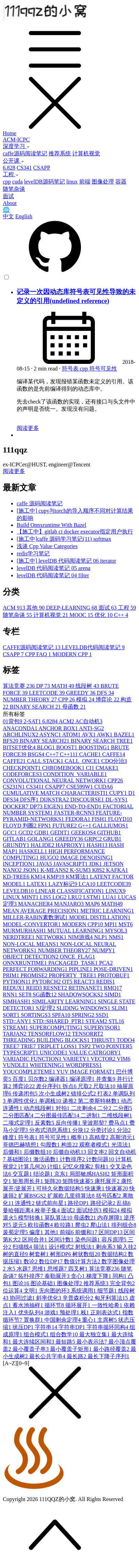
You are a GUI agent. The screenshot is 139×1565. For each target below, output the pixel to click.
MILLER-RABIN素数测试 (36, 917)
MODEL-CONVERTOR (32, 924)
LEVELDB (19, 891)
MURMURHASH (25, 931)
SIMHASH (17, 1001)
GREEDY (81, 693)
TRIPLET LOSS (58, 1046)
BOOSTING (95, 747)
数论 (31, 1261)
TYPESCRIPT (21, 1052)
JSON (31, 870)
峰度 (10, 1137)
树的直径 (16, 1254)
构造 (70, 1145)
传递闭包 (26, 1094)
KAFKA (117, 870)
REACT (85, 982)
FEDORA (78, 819)
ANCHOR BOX (59, 728)
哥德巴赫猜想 (21, 1145)
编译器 (59, 1079)
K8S (99, 870)
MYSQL (116, 931)
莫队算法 (59, 1218)
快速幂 (117, 1188)
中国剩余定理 (63, 1320)
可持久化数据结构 (60, 1188)
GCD (26, 833)
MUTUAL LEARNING (76, 931)
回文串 (98, 1152)
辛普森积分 (79, 1298)
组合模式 (37, 1334)
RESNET (55, 988)
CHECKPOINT (22, 768)
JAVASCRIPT (71, 864)
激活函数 (46, 1159)
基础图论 (20, 1159)
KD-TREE (17, 877)
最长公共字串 (48, 1356)
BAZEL (124, 734)
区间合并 (35, 1239)
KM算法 (78, 877)
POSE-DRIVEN (113, 969)
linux (72, 182)
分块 (81, 1130)
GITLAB (15, 839)
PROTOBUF (113, 975)
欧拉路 (64, 1225)
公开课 (13, 161)
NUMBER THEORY (30, 699)
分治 (124, 1130)
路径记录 (103, 1203)
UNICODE (54, 1052)
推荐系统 (60, 153)
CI (91, 768)
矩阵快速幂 (79, 1181)
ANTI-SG (91, 728)
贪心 (78, 1276)
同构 (120, 1276)
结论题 (43, 1174)
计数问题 (100, 1159)
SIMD (112, 994)
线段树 (87, 686)
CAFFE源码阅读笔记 (32, 647)
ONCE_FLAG (77, 957)
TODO (125, 1040)
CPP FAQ (38, 654)
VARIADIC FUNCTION (33, 1059)
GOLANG (41, 839)
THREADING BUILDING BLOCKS (47, 1040)
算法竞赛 (19, 686)
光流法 (121, 1145)
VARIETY (77, 1059)
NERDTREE (19, 937)
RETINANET (86, 988)
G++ (85, 826)
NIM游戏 (81, 937)
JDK (96, 864)
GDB (42, 833)
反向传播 (69, 1123)
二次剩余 (84, 1108)
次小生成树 (55, 1094)
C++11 (69, 754)
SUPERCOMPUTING (57, 1027)
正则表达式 (106, 1312)
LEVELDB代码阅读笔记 (93, 647)
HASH (98, 845)
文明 (31, 1291)
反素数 (45, 1123)
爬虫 (82, 1225)
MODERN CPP (72, 654)
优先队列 (31, 1312)
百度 (20, 1079)
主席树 (107, 1320)
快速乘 (95, 1188)
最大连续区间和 (34, 1342)
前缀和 (87, 1232)
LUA (110, 897)
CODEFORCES (23, 774)
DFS (105, 693)
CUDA (103, 787)
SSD (102, 1015)
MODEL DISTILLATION (100, 917)
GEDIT (60, 833)
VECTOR (104, 1059)
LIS (46, 897)
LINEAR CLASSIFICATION (70, 891)
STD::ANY (18, 1021)
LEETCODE (47, 693)
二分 (105, 1108)
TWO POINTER (112, 1046)
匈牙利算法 (112, 1298)
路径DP (79, 1203)
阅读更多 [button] (14, 471)
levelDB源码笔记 (44, 182)
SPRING (84, 1015)
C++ (121, 615)
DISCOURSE (87, 799)
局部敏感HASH (90, 1174)
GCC (10, 833)
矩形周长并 (28, 1181)
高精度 (99, 1137)
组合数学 (64, 1334)
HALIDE (43, 845)
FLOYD (120, 819)
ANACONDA (21, 728)
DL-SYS (116, 799)
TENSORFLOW (50, 1034)
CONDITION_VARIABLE (75, 774)
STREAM (16, 1027)
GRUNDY (17, 845)
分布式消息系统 (50, 1130)
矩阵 (53, 1181)
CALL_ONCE (83, 761)
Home (9, 133)
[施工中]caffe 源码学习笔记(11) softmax (64, 539)
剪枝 (102, 1166)
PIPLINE (81, 969)
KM (39, 877)
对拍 (63, 1108)
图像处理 (103, 182)
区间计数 (62, 1239)
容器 (120, 182)
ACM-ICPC (16, 139)
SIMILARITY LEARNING (65, 1001)
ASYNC (50, 734)
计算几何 (32, 1166)
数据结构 (114, 1254)
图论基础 (44, 1283)
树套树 (39, 1254)
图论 (22, 1283)
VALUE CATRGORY (95, 1052)
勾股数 (50, 1145)
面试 (8, 196)
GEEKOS (84, 833)
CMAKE (107, 768)
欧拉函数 (41, 1225)
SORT (12, 1015)
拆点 (70, 1086)
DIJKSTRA (55, 799)
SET (26, 994)
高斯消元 (122, 1137)
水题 (24, 1269)
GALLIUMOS (110, 826)
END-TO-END (84, 806)
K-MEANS (55, 870)
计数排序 (73, 1159)
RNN (11, 994)
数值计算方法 (82, 1261)
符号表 (71, 369)
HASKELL (34, 851)
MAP (93, 904)
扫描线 (23, 1247)
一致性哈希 (108, 1305)
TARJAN (15, 1034)
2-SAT (33, 721)
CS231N (14, 787)
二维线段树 (116, 1115)
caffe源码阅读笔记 (25, 153)
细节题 (107, 1291)
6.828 (9, 168)
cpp (7, 182)
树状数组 (86, 1254)
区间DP (111, 1232)
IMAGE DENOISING (86, 858)
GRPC (93, 839)
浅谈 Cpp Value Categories (47, 546)
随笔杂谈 (14, 189)
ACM (14, 608)
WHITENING (47, 1065)
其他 (36, 608)
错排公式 (84, 1094)
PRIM (12, 975)
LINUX (116, 891)
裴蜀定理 (16, 1232)
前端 (84, 182)
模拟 (86, 699)
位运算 (13, 1291)
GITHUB (109, 833)
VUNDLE (16, 1065)
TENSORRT (87, 1034)
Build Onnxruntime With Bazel (51, 525)
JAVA (44, 864)
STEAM (96, 1021)
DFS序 (30, 799)
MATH (63, 686)
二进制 (91, 1115)
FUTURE (65, 826)
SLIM (120, 1008)
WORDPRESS (84, 1065)
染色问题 (88, 1239)
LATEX (38, 884)
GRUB (112, 839)
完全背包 (122, 1283)
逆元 (20, 1225)
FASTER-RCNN (75, 813)
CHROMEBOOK (64, 768)
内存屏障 (110, 1218)
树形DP (61, 1254)
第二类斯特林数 (99, 1101)
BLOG (46, 747)
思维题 (57, 1269)
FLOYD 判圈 (20, 826)
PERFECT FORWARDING (36, 969)
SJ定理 (46, 1008)
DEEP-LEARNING (72, 608)
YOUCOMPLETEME (30, 1072)
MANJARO (69, 904)
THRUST (103, 1040)
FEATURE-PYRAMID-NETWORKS (62, 816)
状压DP (24, 1327)
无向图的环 (55, 1291)
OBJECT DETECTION (31, 957)
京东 (62, 1174)
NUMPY (103, 950)
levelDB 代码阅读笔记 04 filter (53, 575)
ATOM (72, 734)
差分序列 (49, 1086)
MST (125, 924)
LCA (88, 884)
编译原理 (83, 1079)
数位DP (51, 1261)
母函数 (74, 707)
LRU (75, 897)
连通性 (25, 1203)
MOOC (82, 615)
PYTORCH (47, 982)
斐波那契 (95, 1123)
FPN (45, 826)
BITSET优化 (20, 747)
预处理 (70, 1312)
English (23, 216)
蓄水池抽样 (28, 1305)
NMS (116, 937)
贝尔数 (38, 1079)
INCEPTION (19, 864)
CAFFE (113, 754)
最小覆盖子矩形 (71, 1349)
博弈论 (108, 699)
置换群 (34, 1320)
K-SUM (81, 870)
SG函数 (45, 994)
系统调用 (84, 1291)
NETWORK (52, 937)
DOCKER (16, 806)
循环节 (54, 1305)
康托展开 (108, 1181)
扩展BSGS (32, 1196)
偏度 (36, 1232)
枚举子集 (48, 1210)
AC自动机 (88, 721)
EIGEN (54, 806)
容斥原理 (114, 1239)
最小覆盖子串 (31, 1349)
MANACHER (36, 904)
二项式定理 (19, 1123)
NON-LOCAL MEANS (31, 944)
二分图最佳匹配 (58, 1115)
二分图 (122, 1108)
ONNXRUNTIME (25, 963)
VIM (123, 1059)
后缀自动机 (70, 1152)
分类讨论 (103, 1130)
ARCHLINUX (21, 734)
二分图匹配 (19, 1115)
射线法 (85, 1247)
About (10, 203)
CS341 (24, 168)
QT (68, 982)
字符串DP (72, 1327)
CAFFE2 (15, 761)
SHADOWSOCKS (81, 994)
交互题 (23, 1174)
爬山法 (100, 1225)
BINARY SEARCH (36, 707)
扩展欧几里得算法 (71, 1196)
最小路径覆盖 (112, 1349)
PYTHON (17, 982)
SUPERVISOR (102, 1027)
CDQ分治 (114, 761)
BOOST (67, 747)
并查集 (106, 1079)
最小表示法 (92, 1342)
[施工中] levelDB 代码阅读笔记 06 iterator (66, 561)
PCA (106, 963)
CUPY (118, 793)
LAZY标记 (64, 884)
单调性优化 (23, 1101)
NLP (101, 937)
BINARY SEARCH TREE (102, 741)
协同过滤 (23, 1298)
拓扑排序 (31, 1276)
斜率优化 (49, 1298)
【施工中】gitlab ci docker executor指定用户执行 (75, 532)
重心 (89, 1320)
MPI (111, 924)
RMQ (113, 988)
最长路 (77, 1356)
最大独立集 (95, 1334)
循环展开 (78, 1305)
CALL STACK (46, 761)
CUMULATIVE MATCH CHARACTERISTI (56, 793)
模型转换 (31, 1218)
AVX (89, 734)
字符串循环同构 (108, 1327)
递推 (70, 1101)
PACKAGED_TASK (73, 963)
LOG (60, 897)
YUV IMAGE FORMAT (86, 1072)
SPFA (62, 1015)
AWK (105, 734)
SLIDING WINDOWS (84, 1008)
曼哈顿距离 (19, 1210)
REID (34, 988)
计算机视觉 (86, 153)
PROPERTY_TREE (73, 975)
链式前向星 (52, 1203)
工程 (11, 174)
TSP (85, 1046)
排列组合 (123, 1225)
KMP (56, 877)
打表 (105, 1094)
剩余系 (106, 1247)
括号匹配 (109, 1196)
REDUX (14, 988)
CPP (67, 699)
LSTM (93, 897)
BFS (11, 741)
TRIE (29, 1046)
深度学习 (16, 146)
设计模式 (62, 1247)
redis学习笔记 (33, 553)
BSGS (37, 754)
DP (43, 686)
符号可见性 (103, 369)
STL (116, 1021)
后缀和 (13, 1152)
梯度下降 (99, 1276)
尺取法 (105, 1086)
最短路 (66, 1342)
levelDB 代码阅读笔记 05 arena (53, 568)
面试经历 (89, 1210)
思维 (39, 1269)
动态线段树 (40, 1108)
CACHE (90, 754)
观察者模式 (95, 1145)
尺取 (85, 1086)
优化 (104, 615)
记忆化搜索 (79, 1166)
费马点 (118, 1123)
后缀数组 (38, 1152)
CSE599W (80, 787)
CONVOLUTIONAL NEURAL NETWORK (55, 780)
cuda (17, 182)
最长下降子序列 (108, 1356)
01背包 (13, 721)
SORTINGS (36, 1015)
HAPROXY (71, 845)
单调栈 (51, 1101)
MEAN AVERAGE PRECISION (41, 911)
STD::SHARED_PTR (59, 1021)
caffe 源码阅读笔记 (40, 503)
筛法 (41, 1247)
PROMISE (35, 975)
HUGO (50, 858)
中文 (8, 216)
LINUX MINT (21, 897)
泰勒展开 (57, 1276)
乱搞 (124, 1203)
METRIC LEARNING (107, 911)
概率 (80, 1137)
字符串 (46, 1327)
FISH (100, 819)
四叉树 (78, 1269)
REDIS (105, 982)
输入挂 (126, 1247)
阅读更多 (28, 428)
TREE (12, 1046)
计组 (55, 1166)
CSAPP (41, 168)
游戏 (52, 1312)
